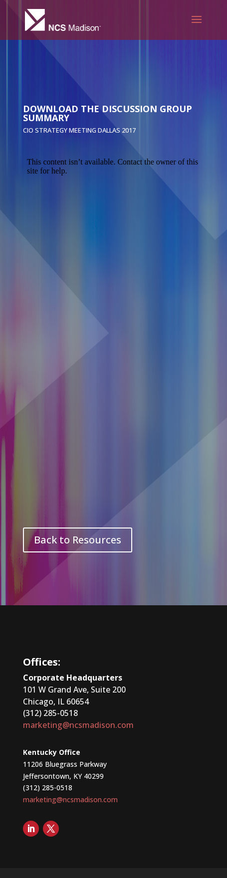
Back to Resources (77, 539)
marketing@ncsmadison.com (78, 724)
